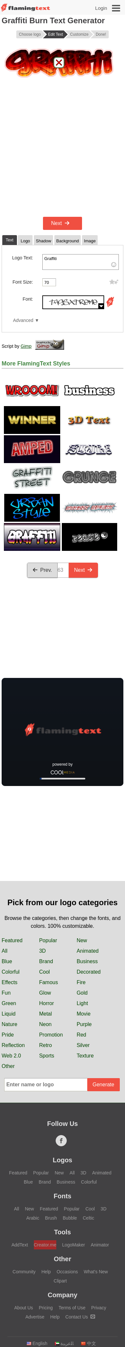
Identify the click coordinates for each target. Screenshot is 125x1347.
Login (101, 8)
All (4, 951)
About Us (23, 1307)
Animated (87, 951)
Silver (83, 1045)
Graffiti (80, 262)
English (37, 1343)
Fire (81, 982)
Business (87, 961)
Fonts (62, 1196)
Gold (82, 993)
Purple (83, 1024)
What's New (96, 1271)
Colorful (11, 972)
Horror (46, 1003)
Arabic (32, 1218)
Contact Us (80, 1316)
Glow (45, 993)
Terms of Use (72, 1307)
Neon (45, 1024)
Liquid (9, 1014)
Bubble (70, 1218)
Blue (7, 961)
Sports (46, 1055)
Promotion (51, 1035)
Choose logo (30, 34)
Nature (9, 1024)
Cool (44, 972)
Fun (6, 993)
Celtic (88, 1218)
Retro (45, 1045)
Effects (10, 982)
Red (81, 1035)
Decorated (88, 972)
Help (46, 1271)
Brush (51, 1218)
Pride (8, 1035)
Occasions (67, 1271)
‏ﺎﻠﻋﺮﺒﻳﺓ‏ (64, 1343)
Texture (84, 1055)
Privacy (98, 1307)
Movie (83, 1014)
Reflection (13, 1045)
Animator (100, 1244)
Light (82, 1003)
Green (9, 1003)
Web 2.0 (11, 1055)
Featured (12, 940)
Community (24, 1271)
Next (60, 223)
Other (8, 1066)
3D (42, 951)
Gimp (26, 346)
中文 (88, 1343)
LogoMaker (73, 1244)
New (81, 940)
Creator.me (45, 1244)
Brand (46, 961)
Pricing (46, 1307)
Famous (48, 982)
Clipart (60, 1280)
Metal (45, 1014)
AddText (19, 1244)
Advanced (23, 320)
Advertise (34, 1316)
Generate (103, 1084)
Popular (48, 940)
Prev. (42, 570)
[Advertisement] (62, 149)
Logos (62, 1160)
